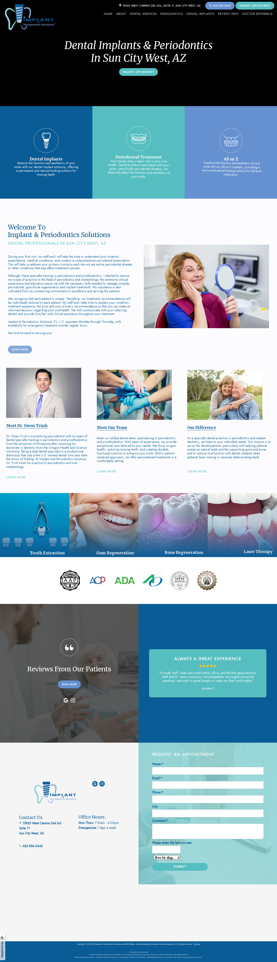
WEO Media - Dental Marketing (137, 944)
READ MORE (69, 667)
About (121, 14)
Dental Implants (200, 14)
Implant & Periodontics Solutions (108, 944)
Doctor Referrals (257, 14)
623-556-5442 (220, 5)
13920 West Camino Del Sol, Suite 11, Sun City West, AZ (160, 5)
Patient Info (228, 14)
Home (108, 14)
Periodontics (171, 14)
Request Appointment (254, 5)
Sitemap (197, 944)
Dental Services (143, 14)
